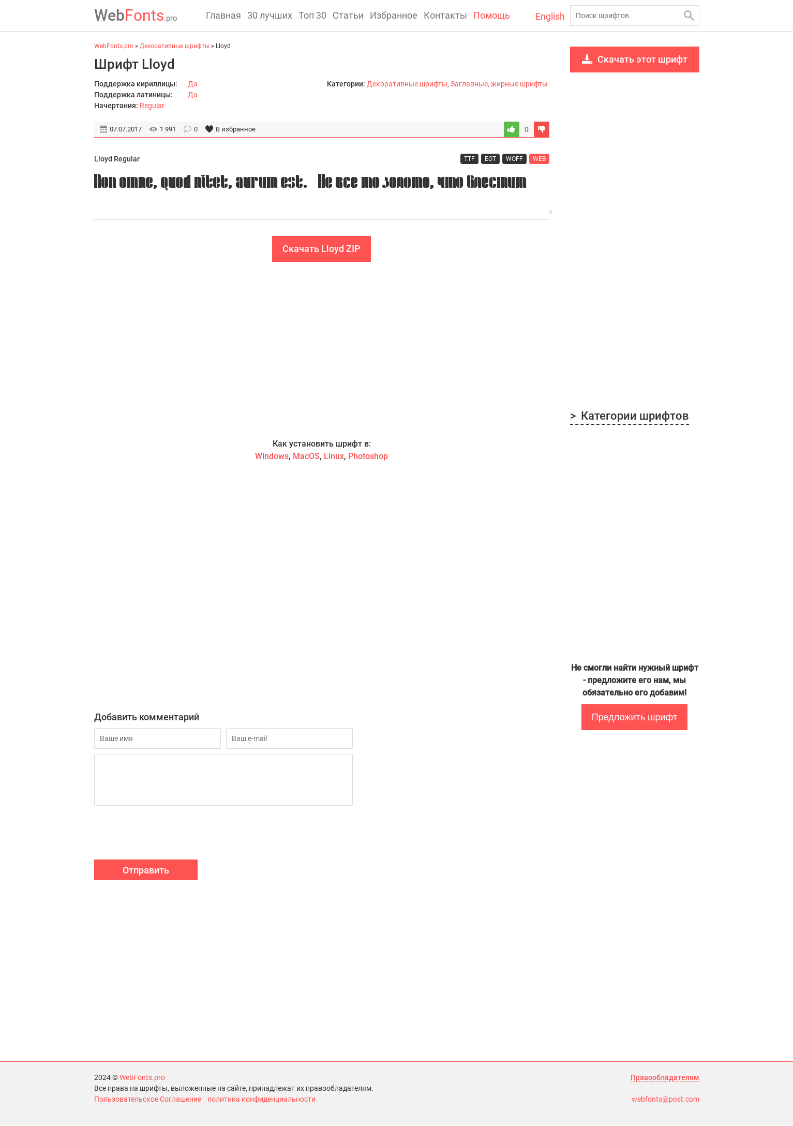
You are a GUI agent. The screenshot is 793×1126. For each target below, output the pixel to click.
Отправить (146, 870)
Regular (152, 105)
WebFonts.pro (142, 1078)
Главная (223, 15)
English (550, 16)
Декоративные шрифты (407, 84)
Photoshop (368, 457)
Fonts (135, 15)
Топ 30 (312, 15)
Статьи (348, 15)
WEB (539, 158)
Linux (334, 457)
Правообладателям (665, 1078)
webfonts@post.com (665, 1099)
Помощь (491, 15)
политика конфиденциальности (261, 1099)
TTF (469, 158)
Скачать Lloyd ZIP (321, 249)
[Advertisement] (321, 350)
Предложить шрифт (634, 717)
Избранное (393, 15)
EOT (490, 158)
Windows (272, 457)
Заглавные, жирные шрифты (499, 84)
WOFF (514, 158)
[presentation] (172, 834)
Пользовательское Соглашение (147, 1099)
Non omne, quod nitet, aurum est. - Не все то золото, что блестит (322, 192)
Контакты (445, 15)
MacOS (306, 457)
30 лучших (269, 15)
